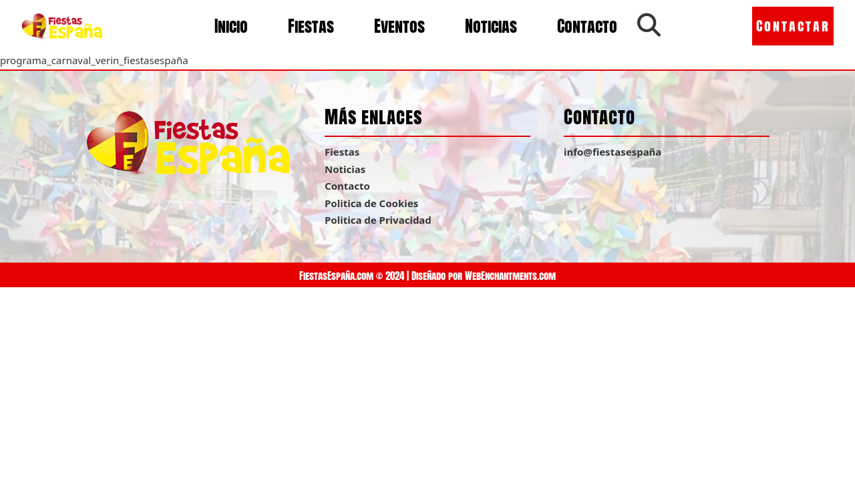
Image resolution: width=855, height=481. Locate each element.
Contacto (587, 26)
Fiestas (311, 26)
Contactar (793, 25)
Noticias (491, 26)
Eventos (399, 26)
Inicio (231, 26)
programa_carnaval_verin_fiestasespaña (94, 60)
